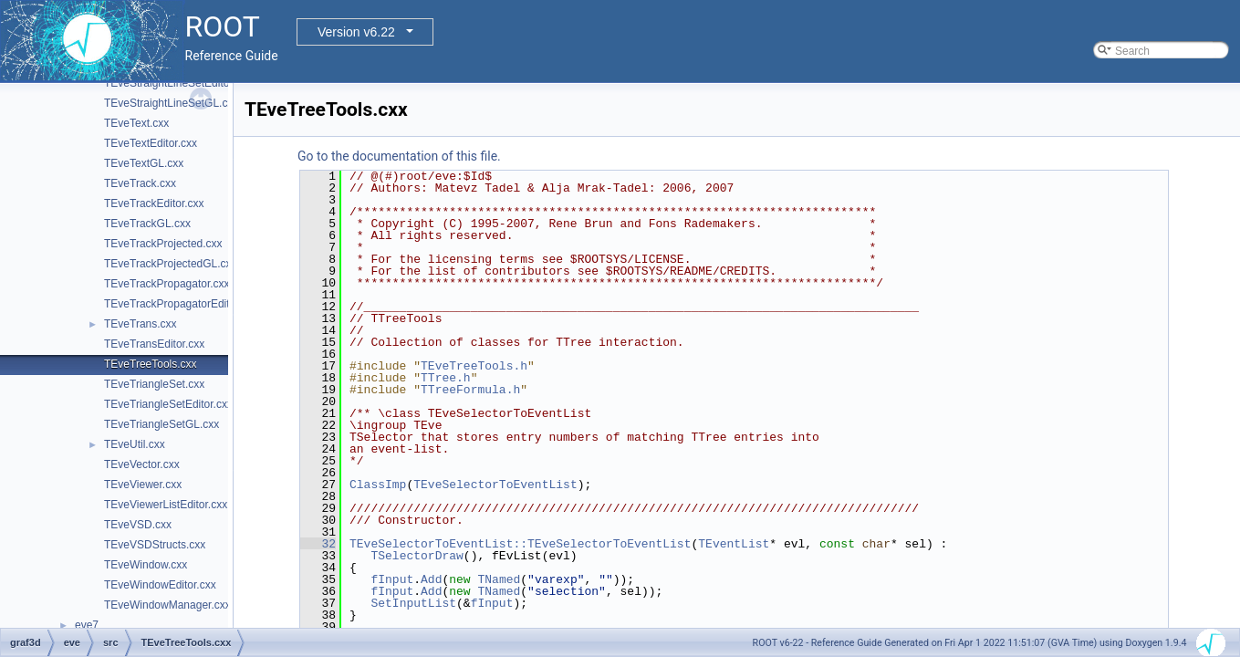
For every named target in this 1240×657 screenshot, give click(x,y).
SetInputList (413, 603)
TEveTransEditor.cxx (154, 344)
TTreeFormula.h (470, 389)
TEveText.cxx (136, 123)
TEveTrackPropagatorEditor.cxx (181, 303)
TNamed (498, 579)
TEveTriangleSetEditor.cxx (168, 404)
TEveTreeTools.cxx (150, 364)
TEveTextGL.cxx (143, 163)
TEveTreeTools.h (474, 366)
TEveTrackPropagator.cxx (167, 283)
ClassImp (377, 484)
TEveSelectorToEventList (495, 484)
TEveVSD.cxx (138, 524)
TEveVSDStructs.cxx (154, 544)
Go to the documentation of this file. (399, 156)
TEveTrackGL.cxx (147, 223)
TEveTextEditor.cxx (150, 143)
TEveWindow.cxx (145, 564)
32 (318, 544)
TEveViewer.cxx (143, 484)
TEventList (733, 544)
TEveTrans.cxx (140, 324)
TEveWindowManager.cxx (167, 605)
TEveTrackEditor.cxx (154, 203)
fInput (391, 579)
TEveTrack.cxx (140, 183)
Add (431, 579)
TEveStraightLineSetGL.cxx (171, 103)
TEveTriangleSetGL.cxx (161, 424)
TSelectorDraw (416, 556)
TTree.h (446, 378)
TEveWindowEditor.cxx (160, 585)
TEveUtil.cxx (134, 444)
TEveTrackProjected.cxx (163, 243)
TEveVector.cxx (142, 464)
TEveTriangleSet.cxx (154, 384)
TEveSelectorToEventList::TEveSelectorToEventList (520, 544)
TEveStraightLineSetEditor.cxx (178, 83)
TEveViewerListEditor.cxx (165, 504)
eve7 (87, 625)
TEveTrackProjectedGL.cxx (170, 263)
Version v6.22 (356, 32)
